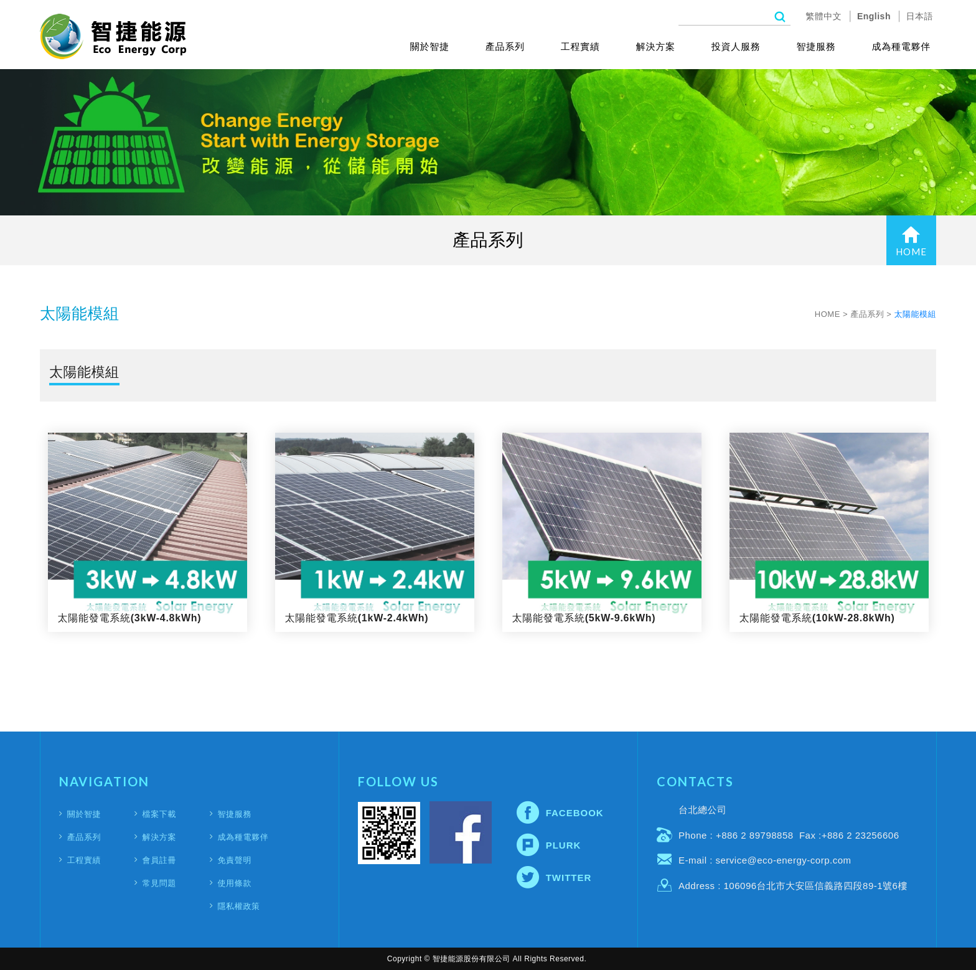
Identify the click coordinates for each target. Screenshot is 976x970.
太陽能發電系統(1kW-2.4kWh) (374, 532)
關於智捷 (429, 46)
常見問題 (160, 883)
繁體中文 (823, 16)
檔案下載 (160, 814)
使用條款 (234, 883)
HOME (911, 241)
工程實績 (580, 46)
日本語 (920, 16)
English (874, 16)
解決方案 (655, 46)
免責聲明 (234, 860)
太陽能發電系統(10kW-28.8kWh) (829, 532)
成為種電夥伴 (901, 46)
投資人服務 (736, 46)
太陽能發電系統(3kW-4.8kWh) (147, 532)
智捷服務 (816, 46)
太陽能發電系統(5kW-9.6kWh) (602, 532)
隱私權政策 (238, 906)
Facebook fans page (460, 832)
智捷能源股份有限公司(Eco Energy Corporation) (113, 36)
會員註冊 (160, 860)
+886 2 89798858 (755, 835)
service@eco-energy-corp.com (784, 860)
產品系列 (505, 46)
